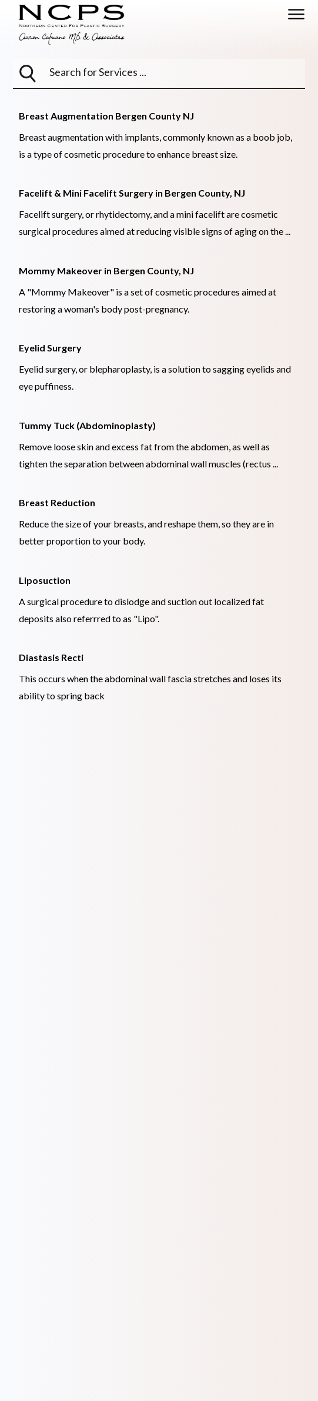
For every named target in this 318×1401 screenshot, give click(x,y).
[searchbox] (108, 72)
